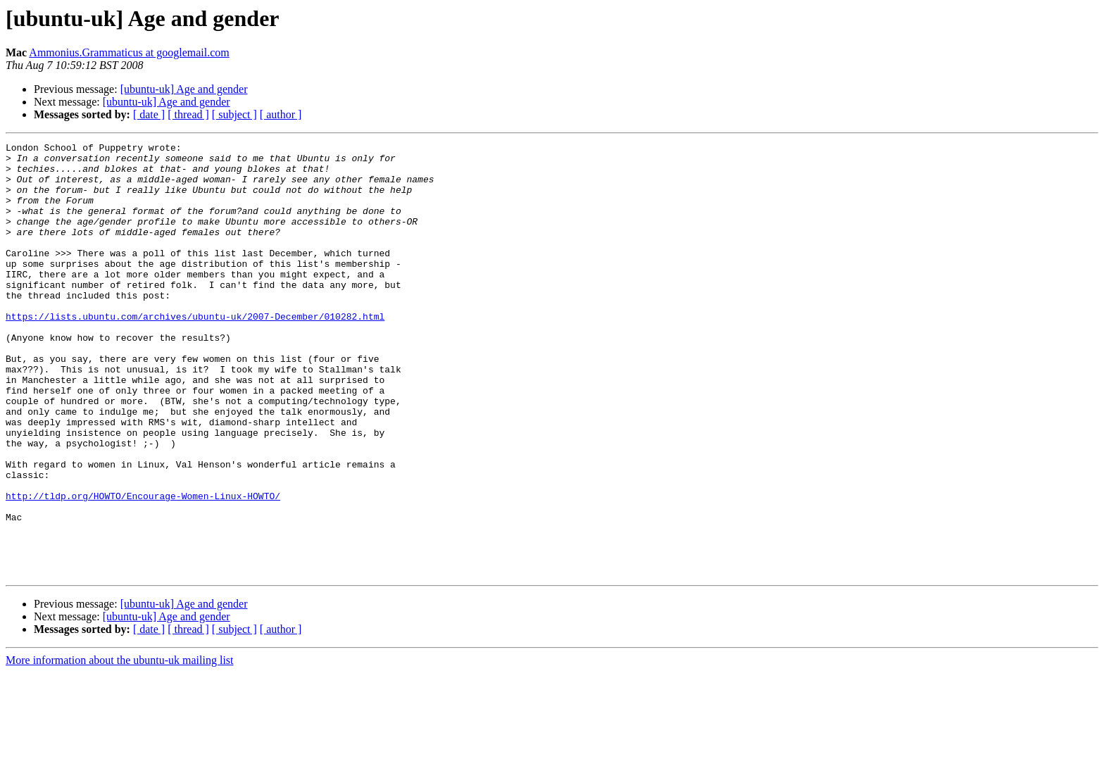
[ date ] (149, 114)
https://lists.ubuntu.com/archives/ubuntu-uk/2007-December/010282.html (195, 352)
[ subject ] (234, 114)
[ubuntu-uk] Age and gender (184, 89)
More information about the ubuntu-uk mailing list (120, 747)
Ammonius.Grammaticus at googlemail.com (129, 52)
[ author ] (281, 114)
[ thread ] (188, 114)
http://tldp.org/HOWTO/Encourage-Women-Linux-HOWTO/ (143, 567)
